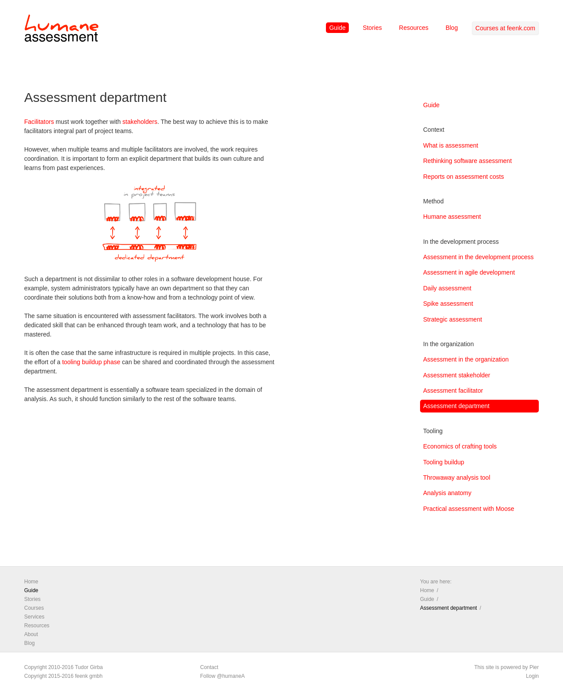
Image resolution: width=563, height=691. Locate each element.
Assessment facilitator (453, 390)
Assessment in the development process (478, 256)
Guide (337, 27)
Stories (372, 27)
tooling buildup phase (91, 361)
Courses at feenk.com (505, 28)
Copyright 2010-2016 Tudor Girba (63, 667)
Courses (34, 608)
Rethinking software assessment (467, 160)
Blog (452, 27)
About (31, 634)
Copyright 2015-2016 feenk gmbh (63, 676)
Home (31, 582)
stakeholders (139, 121)
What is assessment (450, 145)
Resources (413, 27)
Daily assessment (447, 288)
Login (532, 676)
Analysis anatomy (447, 492)
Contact (209, 667)
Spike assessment (448, 303)
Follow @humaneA (222, 676)
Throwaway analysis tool (456, 477)
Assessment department (456, 405)
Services (34, 617)
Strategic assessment (452, 319)
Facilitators (39, 121)
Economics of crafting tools (460, 446)
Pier (534, 667)
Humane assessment (452, 216)
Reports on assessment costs (463, 176)
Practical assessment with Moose (468, 508)
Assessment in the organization (466, 359)
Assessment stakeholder (456, 375)
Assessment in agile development (469, 272)
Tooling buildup (443, 462)
